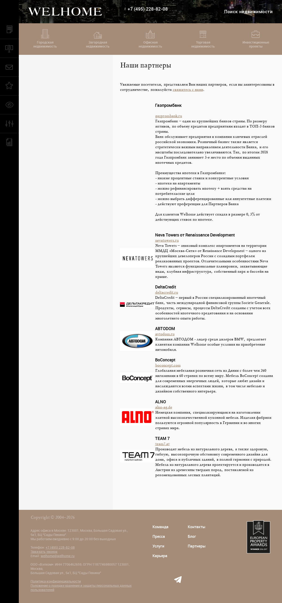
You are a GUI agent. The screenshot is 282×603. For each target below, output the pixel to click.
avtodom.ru (164, 334)
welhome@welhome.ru (57, 556)
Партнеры (197, 546)
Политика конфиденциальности (56, 581)
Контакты (196, 527)
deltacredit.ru (166, 293)
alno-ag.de (163, 407)
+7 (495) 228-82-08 (148, 9)
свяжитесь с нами (187, 90)
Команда (160, 527)
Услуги (158, 546)
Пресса (159, 536)
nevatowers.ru (167, 241)
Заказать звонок (44, 552)
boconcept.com (167, 365)
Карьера (160, 556)
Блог (192, 536)
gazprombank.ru (168, 116)
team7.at (162, 444)
